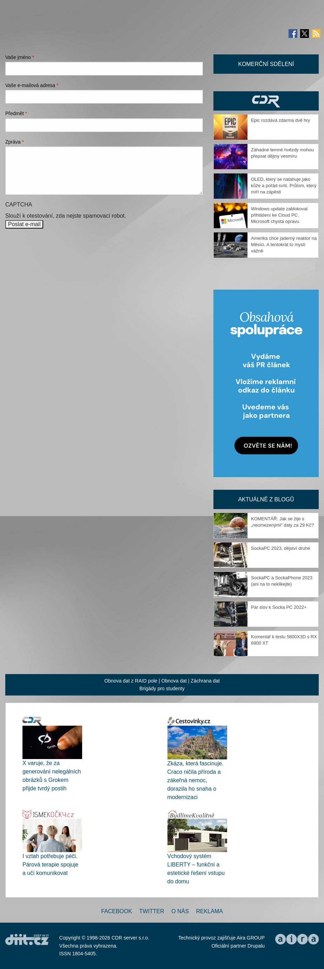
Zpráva (14, 142)
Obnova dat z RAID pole (130, 681)
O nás (180, 911)
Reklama (209, 911)
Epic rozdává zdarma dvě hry (280, 120)
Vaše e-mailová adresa (32, 85)
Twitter (151, 911)
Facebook (116, 911)
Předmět (16, 113)
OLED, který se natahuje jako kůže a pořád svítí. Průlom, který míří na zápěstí (283, 186)
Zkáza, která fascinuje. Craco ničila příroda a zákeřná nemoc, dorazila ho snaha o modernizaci (195, 780)
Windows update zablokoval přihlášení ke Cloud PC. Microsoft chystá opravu (279, 215)
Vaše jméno (19, 57)
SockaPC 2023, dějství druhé (280, 548)
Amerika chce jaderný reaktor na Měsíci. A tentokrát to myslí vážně (284, 244)
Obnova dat (174, 681)
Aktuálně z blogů (266, 499)
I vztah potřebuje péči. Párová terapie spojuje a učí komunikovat (50, 864)
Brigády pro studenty (161, 688)
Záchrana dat (205, 681)
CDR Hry (266, 101)
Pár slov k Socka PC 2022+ (279, 607)
